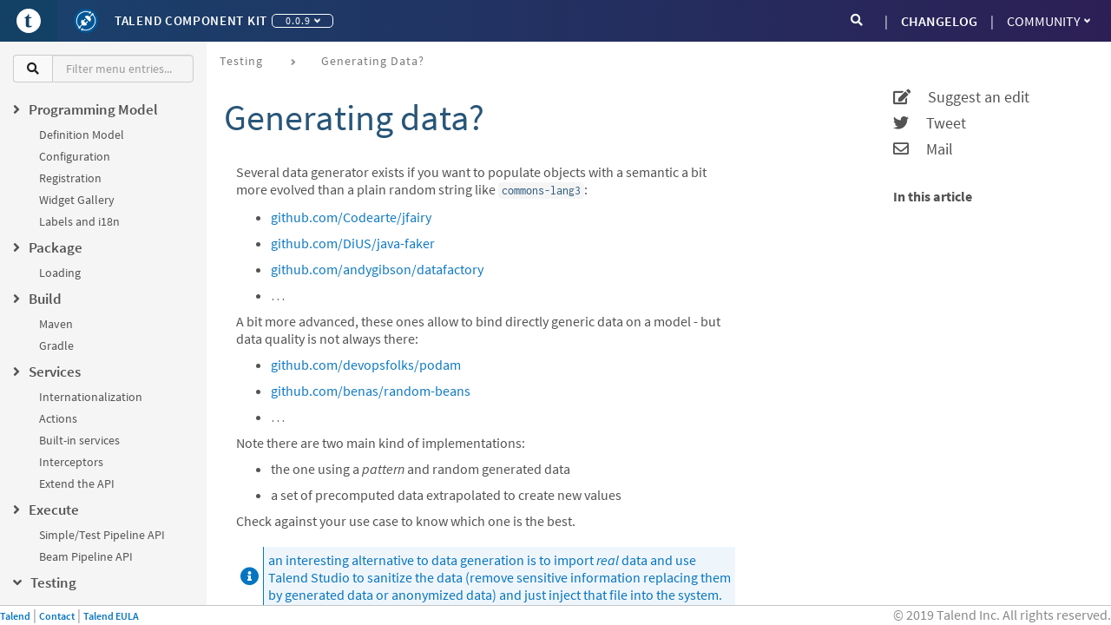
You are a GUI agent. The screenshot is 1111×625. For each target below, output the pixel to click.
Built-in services (79, 440)
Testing (241, 61)
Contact (57, 615)
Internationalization (90, 397)
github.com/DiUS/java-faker (353, 243)
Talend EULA (111, 615)
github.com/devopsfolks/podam (366, 364)
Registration (70, 178)
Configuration (74, 156)
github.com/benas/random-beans (370, 390)
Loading (60, 272)
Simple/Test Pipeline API (102, 535)
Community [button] (1048, 21)
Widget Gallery (77, 199)
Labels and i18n (79, 221)
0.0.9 (303, 20)
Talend (15, 615)
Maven (56, 324)
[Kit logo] (86, 21)
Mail (923, 149)
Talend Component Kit (191, 20)
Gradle (56, 345)
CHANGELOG (939, 21)
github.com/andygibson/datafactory (377, 269)
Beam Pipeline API (86, 556)
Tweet (929, 123)
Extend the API (77, 483)
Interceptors (71, 462)
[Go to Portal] (28, 21)
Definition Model (81, 134)
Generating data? (372, 61)
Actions (58, 418)
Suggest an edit (961, 97)
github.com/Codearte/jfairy (351, 217)
